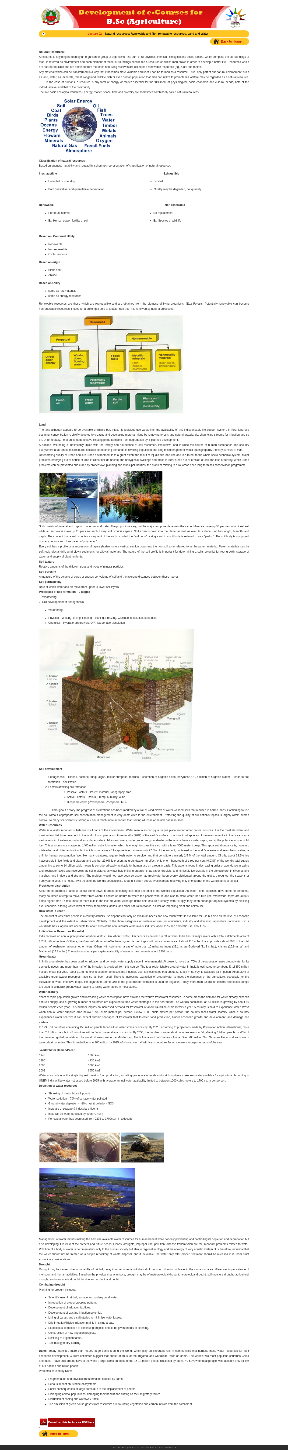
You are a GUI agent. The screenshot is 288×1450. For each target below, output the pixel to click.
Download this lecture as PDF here (71, 1422)
